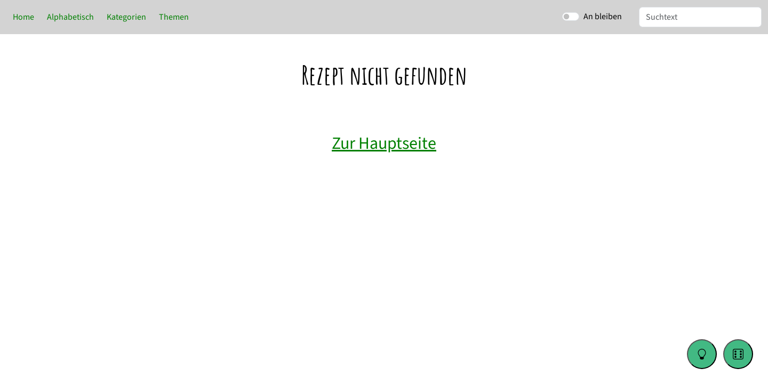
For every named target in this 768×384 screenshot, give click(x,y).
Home (23, 17)
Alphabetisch (70, 17)
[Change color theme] (702, 354)
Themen (174, 17)
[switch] (570, 16)
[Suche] (700, 17)
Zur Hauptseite (384, 143)
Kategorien (126, 17)
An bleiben (602, 16)
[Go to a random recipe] (738, 354)
